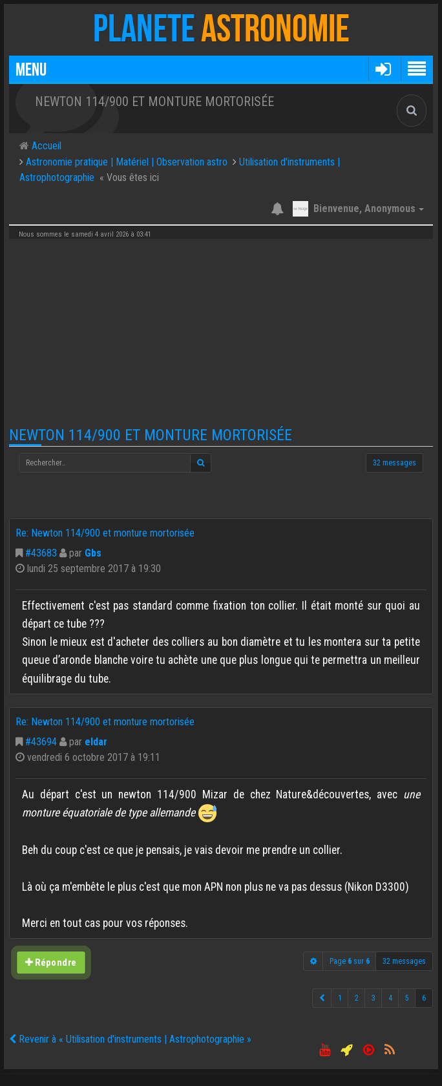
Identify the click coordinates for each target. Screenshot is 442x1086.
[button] (382, 68)
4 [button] (390, 998)
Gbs (93, 553)
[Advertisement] (221, 332)
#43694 (41, 742)
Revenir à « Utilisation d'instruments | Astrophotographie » (130, 1039)
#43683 (41, 553)
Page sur (350, 961)
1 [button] (340, 998)
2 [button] (357, 998)
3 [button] (373, 998)
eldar (96, 742)
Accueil (45, 146)
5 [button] (407, 998)
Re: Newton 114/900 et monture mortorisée (105, 533)
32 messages (394, 462)
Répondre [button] (51, 962)
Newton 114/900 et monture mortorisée (150, 435)
